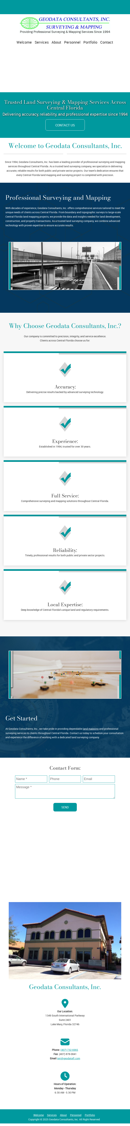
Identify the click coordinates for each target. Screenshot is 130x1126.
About (63, 1115)
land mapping (91, 728)
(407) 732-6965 (69, 1050)
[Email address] (25, 7)
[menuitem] (24, 43)
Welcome (38, 1115)
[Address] (8, 7)
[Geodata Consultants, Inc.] (65, 25)
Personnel (76, 1115)
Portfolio (90, 1115)
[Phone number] (16, 7)
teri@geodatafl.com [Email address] (68, 1058)
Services (52, 1115)
